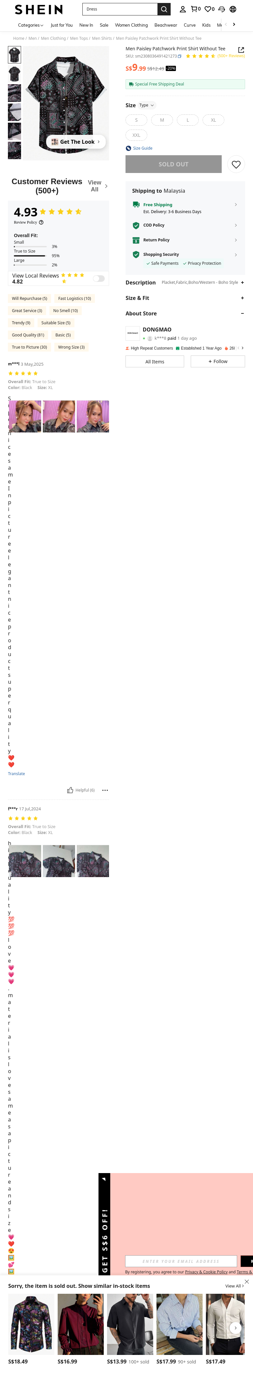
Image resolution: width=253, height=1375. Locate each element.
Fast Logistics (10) (74, 298)
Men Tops (79, 38)
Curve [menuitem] (190, 25)
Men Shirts (102, 38)
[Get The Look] (76, 142)
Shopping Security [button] (161, 254)
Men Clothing (53, 38)
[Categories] (31, 24)
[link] (195, 9)
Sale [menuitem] (104, 25)
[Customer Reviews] (58, 186)
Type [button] (147, 105)
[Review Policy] (28, 222)
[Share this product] (241, 50)
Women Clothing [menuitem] (131, 25)
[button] (119, 9)
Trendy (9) (21, 323)
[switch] (99, 278)
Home (18, 38)
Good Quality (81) (28, 335)
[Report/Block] (105, 790)
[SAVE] (236, 164)
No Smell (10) (65, 310)
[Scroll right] (234, 24)
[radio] (136, 120)
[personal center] (183, 9)
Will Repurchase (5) (29, 298)
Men (33, 38)
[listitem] (31, 1330)
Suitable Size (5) (56, 323)
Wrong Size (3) (71, 347)
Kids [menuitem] (206, 25)
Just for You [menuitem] (62, 25)
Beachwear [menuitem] (166, 25)
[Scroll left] (226, 24)
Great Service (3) (27, 310)
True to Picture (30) (29, 347)
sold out (173, 164)
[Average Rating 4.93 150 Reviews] (215, 56)
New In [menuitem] (86, 25)
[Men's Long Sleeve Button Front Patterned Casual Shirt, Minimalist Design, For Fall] (31, 1324)
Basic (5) (62, 335)
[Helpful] (70, 790)
